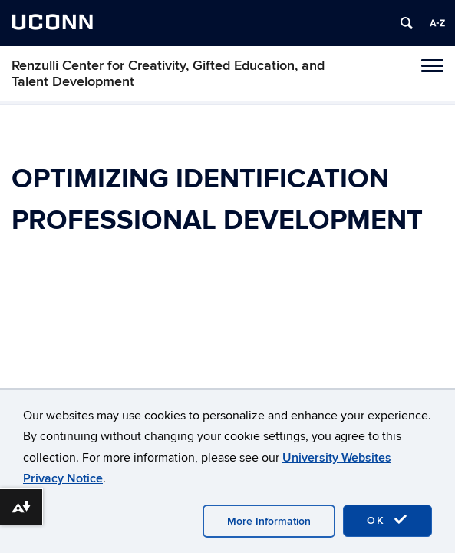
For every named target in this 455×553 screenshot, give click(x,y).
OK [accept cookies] (387, 520)
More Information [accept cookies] (269, 521)
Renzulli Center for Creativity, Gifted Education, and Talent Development (168, 74)
